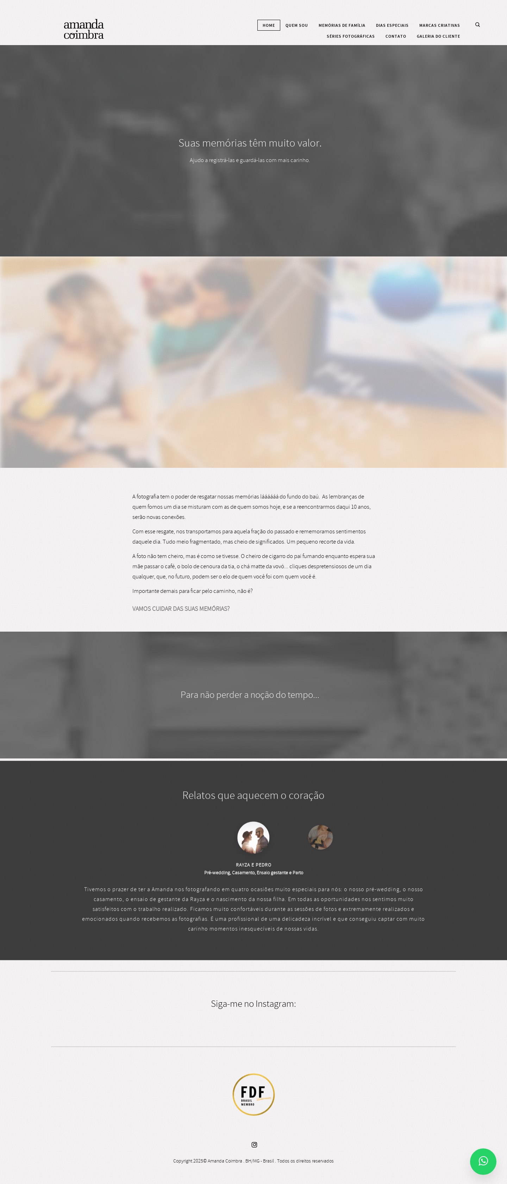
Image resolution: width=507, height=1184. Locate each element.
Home (269, 25)
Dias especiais (392, 25)
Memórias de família (342, 25)
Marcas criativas (439, 25)
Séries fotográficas (351, 36)
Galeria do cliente (438, 36)
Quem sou (297, 25)
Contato (396, 36)
